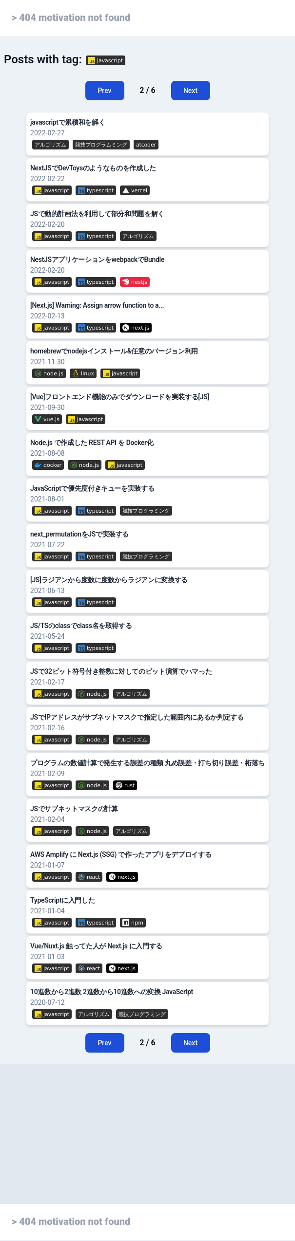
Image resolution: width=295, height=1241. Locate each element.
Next (190, 90)
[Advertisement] (147, 1152)
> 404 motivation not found (71, 17)
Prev (104, 90)
